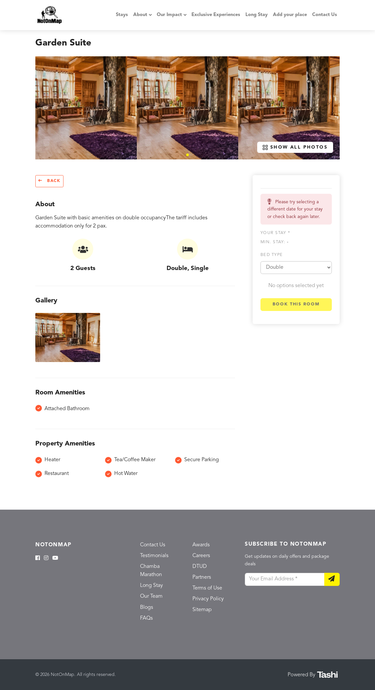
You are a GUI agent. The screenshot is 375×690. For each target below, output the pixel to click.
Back (49, 181)
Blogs (146, 607)
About (140, 14)
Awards (201, 545)
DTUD (199, 566)
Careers (201, 555)
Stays (122, 14)
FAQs (146, 618)
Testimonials (154, 555)
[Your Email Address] (285, 579)
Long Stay (256, 14)
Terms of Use (207, 588)
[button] (187, 155)
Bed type (271, 255)
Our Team (151, 596)
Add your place (290, 14)
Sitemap (202, 609)
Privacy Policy (208, 599)
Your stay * (275, 233)
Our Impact (169, 14)
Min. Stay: (274, 242)
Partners (201, 577)
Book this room (296, 304)
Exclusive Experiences (215, 14)
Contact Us (324, 14)
